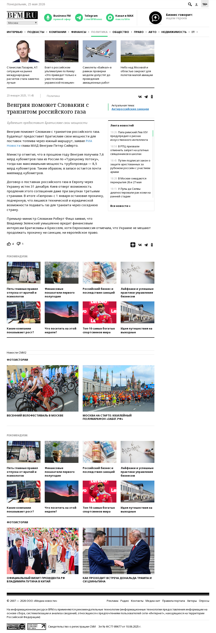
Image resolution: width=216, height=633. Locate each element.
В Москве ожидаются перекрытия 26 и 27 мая (128, 180)
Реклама (112, 601)
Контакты (137, 601)
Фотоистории (17, 360)
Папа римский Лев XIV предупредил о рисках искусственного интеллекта (129, 136)
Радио (124, 601)
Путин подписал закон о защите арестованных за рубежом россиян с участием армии (130, 166)
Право (139, 32)
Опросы (204, 601)
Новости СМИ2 (16, 352)
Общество (120, 32)
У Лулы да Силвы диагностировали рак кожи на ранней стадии (130, 192)
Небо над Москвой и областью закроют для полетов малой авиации (137, 71)
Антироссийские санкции (130, 109)
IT (193, 32)
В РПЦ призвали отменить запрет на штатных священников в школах (129, 150)
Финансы (78, 32)
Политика (99, 32)
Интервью (15, 32)
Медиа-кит (153, 601)
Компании (57, 32)
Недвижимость (174, 32)
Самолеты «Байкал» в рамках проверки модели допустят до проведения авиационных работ (97, 74)
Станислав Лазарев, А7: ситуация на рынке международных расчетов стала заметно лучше (23, 74)
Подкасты (35, 32)
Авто (152, 32)
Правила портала (173, 601)
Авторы (192, 601)
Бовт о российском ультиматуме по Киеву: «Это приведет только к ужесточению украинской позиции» (60, 74)
